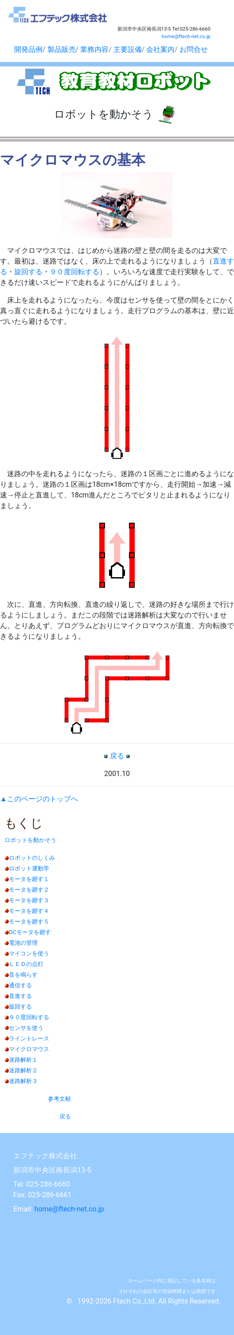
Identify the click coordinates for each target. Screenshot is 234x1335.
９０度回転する (74, 272)
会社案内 (160, 49)
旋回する (28, 272)
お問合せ (193, 49)
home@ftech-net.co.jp (186, 36)
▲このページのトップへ (39, 799)
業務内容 (94, 49)
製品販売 (61, 49)
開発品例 (28, 49)
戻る (117, 756)
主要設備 (127, 49)
